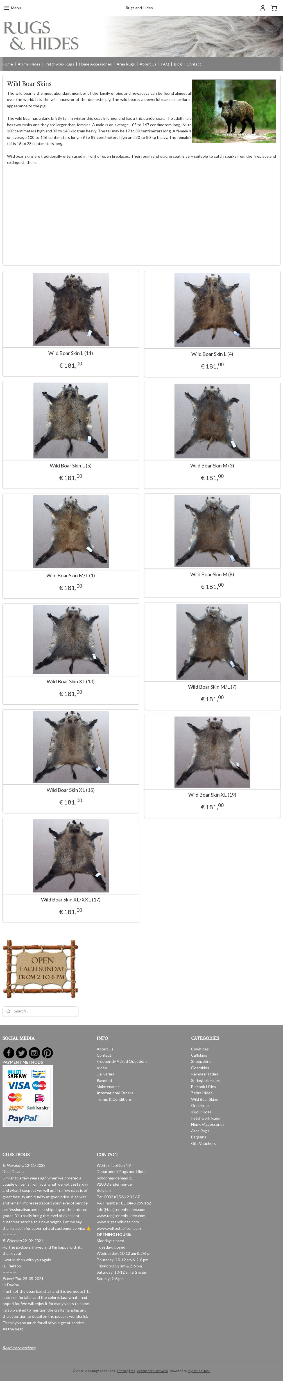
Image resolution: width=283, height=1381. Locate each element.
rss (132, 1371)
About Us (148, 64)
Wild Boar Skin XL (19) (206, 795)
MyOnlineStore (199, 1371)
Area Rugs (126, 64)
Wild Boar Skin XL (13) (71, 682)
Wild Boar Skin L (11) (70, 353)
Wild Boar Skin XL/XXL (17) (71, 900)
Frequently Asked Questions (122, 1061)
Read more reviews (19, 1347)
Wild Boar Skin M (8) (206, 574)
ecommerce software (152, 1371)
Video (102, 1067)
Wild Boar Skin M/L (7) (206, 687)
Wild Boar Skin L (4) (206, 354)
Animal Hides (29, 64)
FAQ (165, 64)
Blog (178, 64)
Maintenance (108, 1086)
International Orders (115, 1092)
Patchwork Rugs (59, 64)
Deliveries (105, 1074)
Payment (104, 1080)
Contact (194, 64)
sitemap (122, 1371)
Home (8, 64)
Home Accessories (95, 64)
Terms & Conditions (114, 1099)
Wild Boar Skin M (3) (206, 466)
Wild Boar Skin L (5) (71, 466)
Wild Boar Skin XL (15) (71, 790)
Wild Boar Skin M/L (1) (70, 576)
